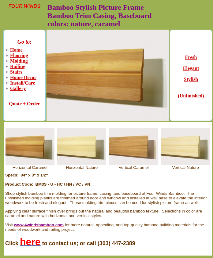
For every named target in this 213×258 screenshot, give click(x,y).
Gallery (18, 88)
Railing (17, 66)
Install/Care (22, 82)
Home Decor (23, 77)
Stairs (16, 71)
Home (16, 50)
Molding (19, 61)
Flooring (19, 55)
